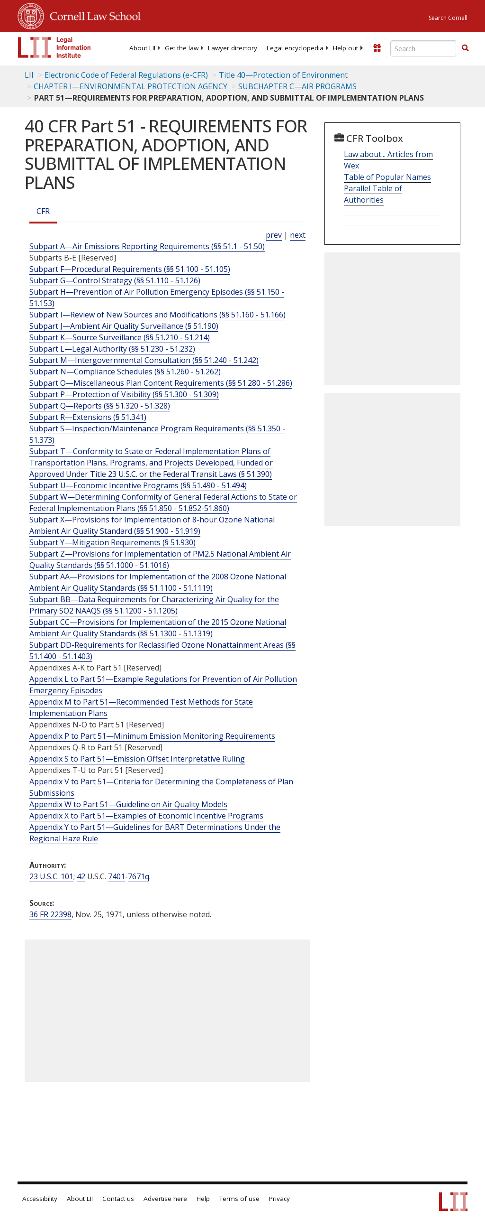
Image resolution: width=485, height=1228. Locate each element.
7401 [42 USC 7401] (116, 876)
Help (203, 1198)
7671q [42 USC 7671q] (138, 876)
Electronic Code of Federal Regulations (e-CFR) (126, 75)
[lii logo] (54, 47)
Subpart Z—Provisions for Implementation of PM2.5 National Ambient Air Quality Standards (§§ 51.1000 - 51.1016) (160, 559)
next (297, 235)
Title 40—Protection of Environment (283, 75)
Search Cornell (448, 18)
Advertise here (165, 1198)
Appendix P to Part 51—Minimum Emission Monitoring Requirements (152, 736)
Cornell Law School (92, 14)
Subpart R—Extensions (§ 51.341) (87, 417)
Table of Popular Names (387, 177)
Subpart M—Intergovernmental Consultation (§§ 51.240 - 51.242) (144, 360)
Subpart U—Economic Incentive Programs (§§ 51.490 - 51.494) (138, 485)
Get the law (181, 48)
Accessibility (39, 1198)
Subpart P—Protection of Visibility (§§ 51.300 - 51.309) (124, 394)
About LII (142, 48)
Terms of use (239, 1198)
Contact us (118, 1198)
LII (29, 75)
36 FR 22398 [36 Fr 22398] (50, 914)
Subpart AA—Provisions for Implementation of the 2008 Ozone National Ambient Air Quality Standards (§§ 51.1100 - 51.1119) (157, 582)
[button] (465, 48)
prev (274, 235)
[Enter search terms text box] (423, 48)
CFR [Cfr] (43, 211)
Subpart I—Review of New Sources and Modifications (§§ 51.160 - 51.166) (157, 314)
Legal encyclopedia (295, 48)
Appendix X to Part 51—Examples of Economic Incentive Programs (146, 815)
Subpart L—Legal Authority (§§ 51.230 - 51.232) (112, 349)
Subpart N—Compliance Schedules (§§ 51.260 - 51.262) (125, 371)
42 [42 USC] (81, 876)
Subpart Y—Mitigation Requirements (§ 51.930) (112, 542)
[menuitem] (142, 48)
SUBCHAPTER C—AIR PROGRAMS (297, 86)
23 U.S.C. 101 (51, 876)
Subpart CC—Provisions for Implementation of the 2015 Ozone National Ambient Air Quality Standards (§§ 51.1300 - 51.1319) (157, 628)
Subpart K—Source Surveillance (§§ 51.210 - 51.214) (119, 337)
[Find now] (465, 48)
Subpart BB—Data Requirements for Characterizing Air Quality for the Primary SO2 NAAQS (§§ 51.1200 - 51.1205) (154, 605)
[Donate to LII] (377, 47)
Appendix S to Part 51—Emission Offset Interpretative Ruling (137, 759)
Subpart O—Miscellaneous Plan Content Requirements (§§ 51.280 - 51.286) (160, 383)
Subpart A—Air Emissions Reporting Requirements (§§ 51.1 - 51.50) (147, 246)
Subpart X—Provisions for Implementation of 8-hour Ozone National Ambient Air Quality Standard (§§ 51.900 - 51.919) (152, 525)
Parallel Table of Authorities (373, 194)
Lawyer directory (232, 48)
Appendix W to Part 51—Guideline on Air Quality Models (128, 804)
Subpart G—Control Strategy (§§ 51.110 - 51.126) (114, 280)
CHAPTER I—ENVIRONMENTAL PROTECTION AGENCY (130, 86)
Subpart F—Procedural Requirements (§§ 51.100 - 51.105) (129, 269)
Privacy (279, 1198)
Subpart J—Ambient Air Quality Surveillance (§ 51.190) (123, 326)
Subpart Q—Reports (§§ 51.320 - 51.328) (99, 405)
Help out (345, 48)
